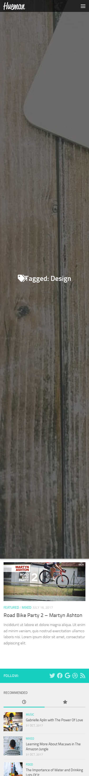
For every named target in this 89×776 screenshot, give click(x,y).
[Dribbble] (75, 675)
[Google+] (67, 675)
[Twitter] (52, 675)
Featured (11, 611)
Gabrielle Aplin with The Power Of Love (54, 720)
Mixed (26, 611)
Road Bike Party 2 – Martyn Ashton (43, 618)
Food (29, 764)
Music (30, 714)
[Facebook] (60, 675)
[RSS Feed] (82, 675)
